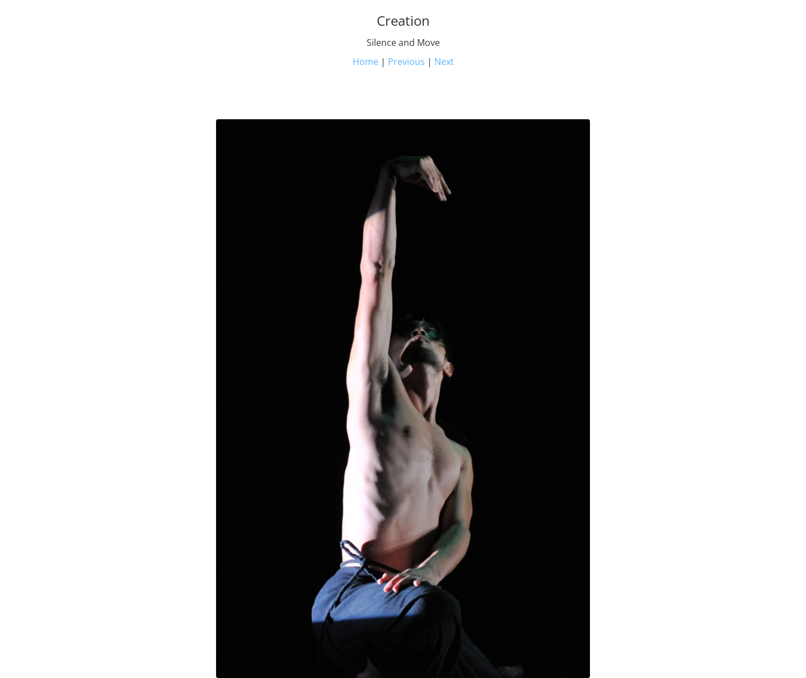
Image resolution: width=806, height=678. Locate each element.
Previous (406, 61)
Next (444, 61)
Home (365, 61)
